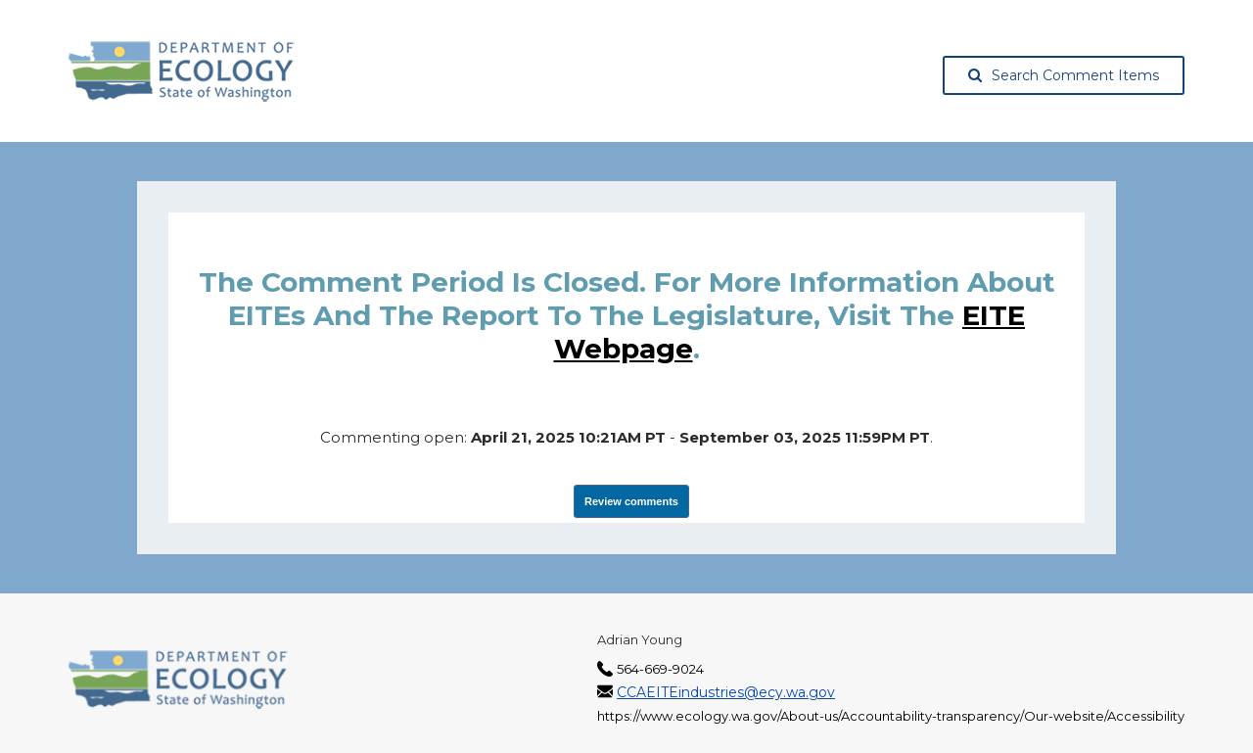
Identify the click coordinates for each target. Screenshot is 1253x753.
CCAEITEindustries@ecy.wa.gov (726, 692)
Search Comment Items (1063, 75)
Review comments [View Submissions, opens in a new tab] (631, 501)
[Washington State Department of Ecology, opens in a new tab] (182, 71)
